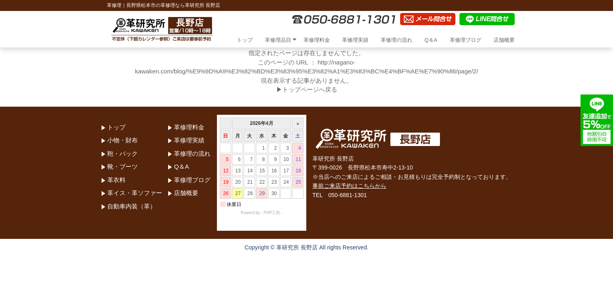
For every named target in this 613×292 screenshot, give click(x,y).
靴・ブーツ (122, 166)
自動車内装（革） (131, 206)
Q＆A (431, 40)
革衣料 (116, 179)
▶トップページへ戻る (306, 89)
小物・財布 (122, 140)
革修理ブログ (465, 40)
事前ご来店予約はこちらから (349, 185)
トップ (245, 40)
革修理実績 (355, 40)
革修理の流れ (396, 40)
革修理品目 (278, 40)
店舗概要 (504, 40)
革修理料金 (316, 40)
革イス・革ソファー (134, 192)
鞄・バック (122, 153)
